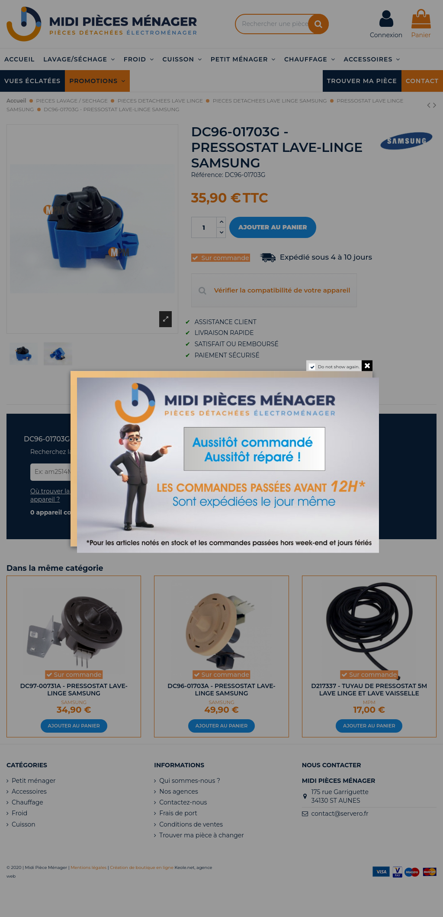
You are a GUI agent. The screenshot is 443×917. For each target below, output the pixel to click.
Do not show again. (339, 366)
